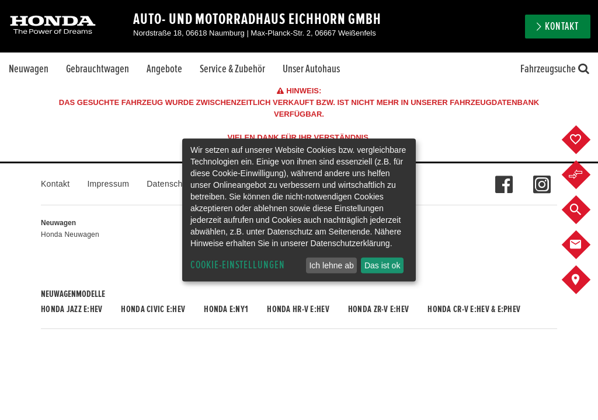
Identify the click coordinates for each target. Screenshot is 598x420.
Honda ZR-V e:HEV (378, 309)
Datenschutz (170, 183)
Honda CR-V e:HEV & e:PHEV (473, 309)
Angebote (164, 69)
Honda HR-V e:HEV (298, 309)
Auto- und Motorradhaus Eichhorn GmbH (257, 19)
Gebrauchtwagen (97, 69)
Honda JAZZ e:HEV (71, 309)
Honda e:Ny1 (226, 309)
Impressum (108, 183)
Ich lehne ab (331, 265)
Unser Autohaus (311, 69)
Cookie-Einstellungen (237, 265)
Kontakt (562, 26)
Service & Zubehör (232, 69)
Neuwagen (28, 69)
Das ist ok (382, 265)
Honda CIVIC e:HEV (153, 309)
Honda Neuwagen (70, 234)
